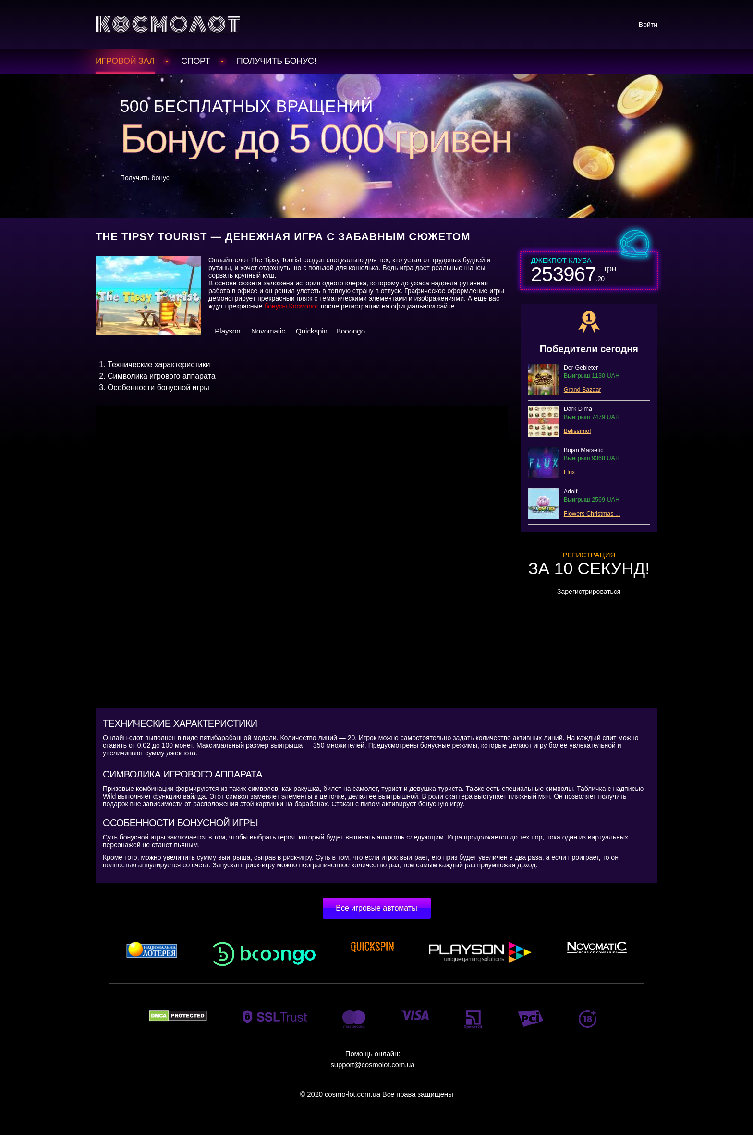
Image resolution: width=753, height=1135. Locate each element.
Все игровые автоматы (376, 908)
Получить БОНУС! (276, 61)
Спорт (195, 61)
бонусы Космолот (291, 306)
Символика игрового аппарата (162, 376)
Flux (569, 472)
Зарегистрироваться (588, 591)
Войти (648, 24)
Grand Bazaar (582, 389)
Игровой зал (125, 61)
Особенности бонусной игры (158, 387)
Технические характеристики (159, 364)
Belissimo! (577, 431)
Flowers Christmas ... (592, 513)
